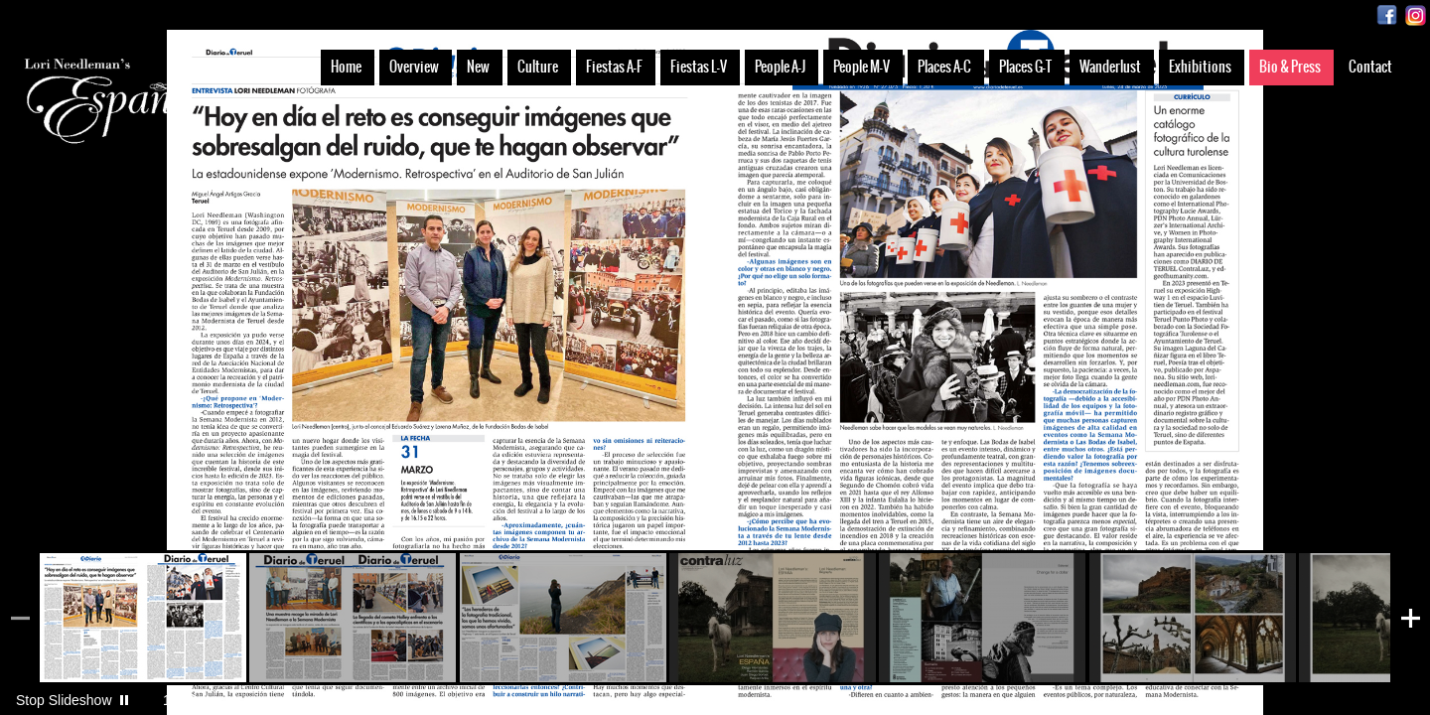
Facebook (1386, 15)
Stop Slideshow (64, 700)
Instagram (1415, 15)
